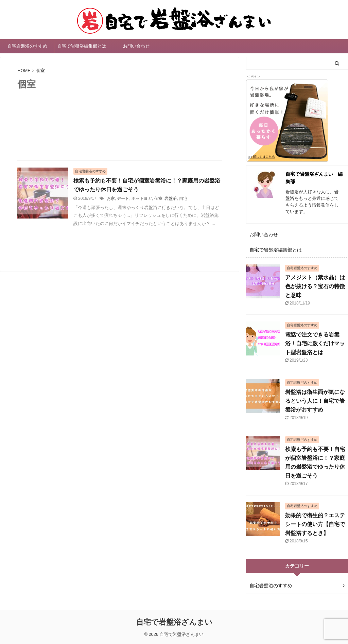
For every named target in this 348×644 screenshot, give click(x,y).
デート (123, 198)
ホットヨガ (142, 198)
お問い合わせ (136, 46)
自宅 (183, 198)
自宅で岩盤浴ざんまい (174, 622)
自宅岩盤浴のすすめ (27, 46)
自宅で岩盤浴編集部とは (81, 46)
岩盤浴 (170, 198)
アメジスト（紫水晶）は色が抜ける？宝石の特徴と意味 (315, 286)
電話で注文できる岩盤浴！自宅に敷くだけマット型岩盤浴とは (315, 343)
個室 (158, 198)
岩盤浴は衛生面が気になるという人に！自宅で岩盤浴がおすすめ (315, 401)
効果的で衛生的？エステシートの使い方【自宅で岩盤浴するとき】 (315, 524)
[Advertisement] (119, 134)
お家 (111, 198)
